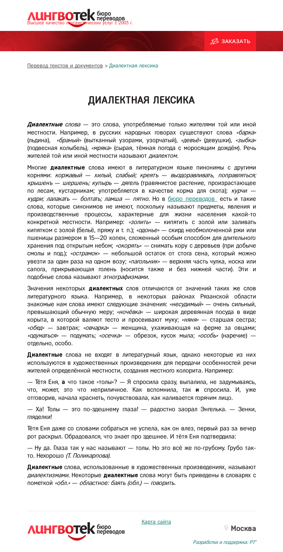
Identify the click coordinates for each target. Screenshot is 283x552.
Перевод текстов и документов (65, 66)
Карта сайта (156, 522)
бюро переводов (192, 199)
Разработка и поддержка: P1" (224, 542)
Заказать (230, 41)
